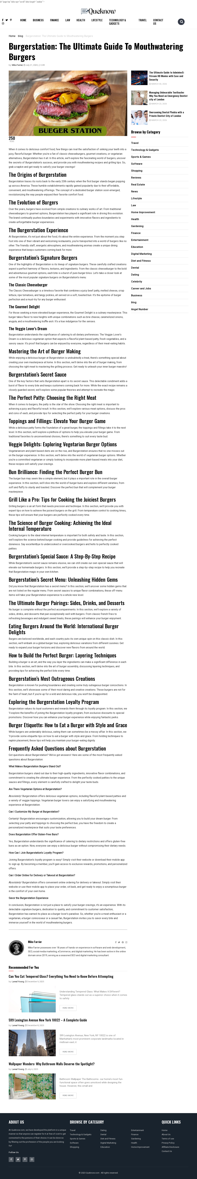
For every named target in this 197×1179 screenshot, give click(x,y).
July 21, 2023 (31, 65)
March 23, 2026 (161, 103)
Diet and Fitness (108, 1138)
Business (38, 20)
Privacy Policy (168, 1142)
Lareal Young (18, 981)
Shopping (74, 1147)
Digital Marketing (108, 1142)
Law (67, 20)
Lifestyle (97, 20)
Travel (143, 20)
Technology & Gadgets (117, 21)
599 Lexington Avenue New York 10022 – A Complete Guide (53, 1020)
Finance (54, 20)
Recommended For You (24, 967)
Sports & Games (77, 1138)
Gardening (136, 1138)
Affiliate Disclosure (170, 1147)
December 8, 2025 (34, 1025)
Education (105, 1147)
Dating (103, 1130)
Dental (103, 1134)
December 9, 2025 (34, 981)
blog (20, 36)
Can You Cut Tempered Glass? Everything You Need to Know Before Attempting (68, 976)
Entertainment (137, 1130)
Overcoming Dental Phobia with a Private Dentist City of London (170, 113)
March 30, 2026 (161, 83)
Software (74, 1142)
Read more (68, 1008)
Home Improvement (140, 1147)
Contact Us (158, 21)
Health (81, 20)
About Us (166, 1134)
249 (42, 65)
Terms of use (168, 1138)
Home (23, 20)
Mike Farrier (17, 65)
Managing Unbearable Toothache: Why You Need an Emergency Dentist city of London (170, 95)
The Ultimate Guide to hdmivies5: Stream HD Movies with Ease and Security (170, 75)
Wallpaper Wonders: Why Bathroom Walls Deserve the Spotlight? (57, 1063)
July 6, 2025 (31, 1069)
